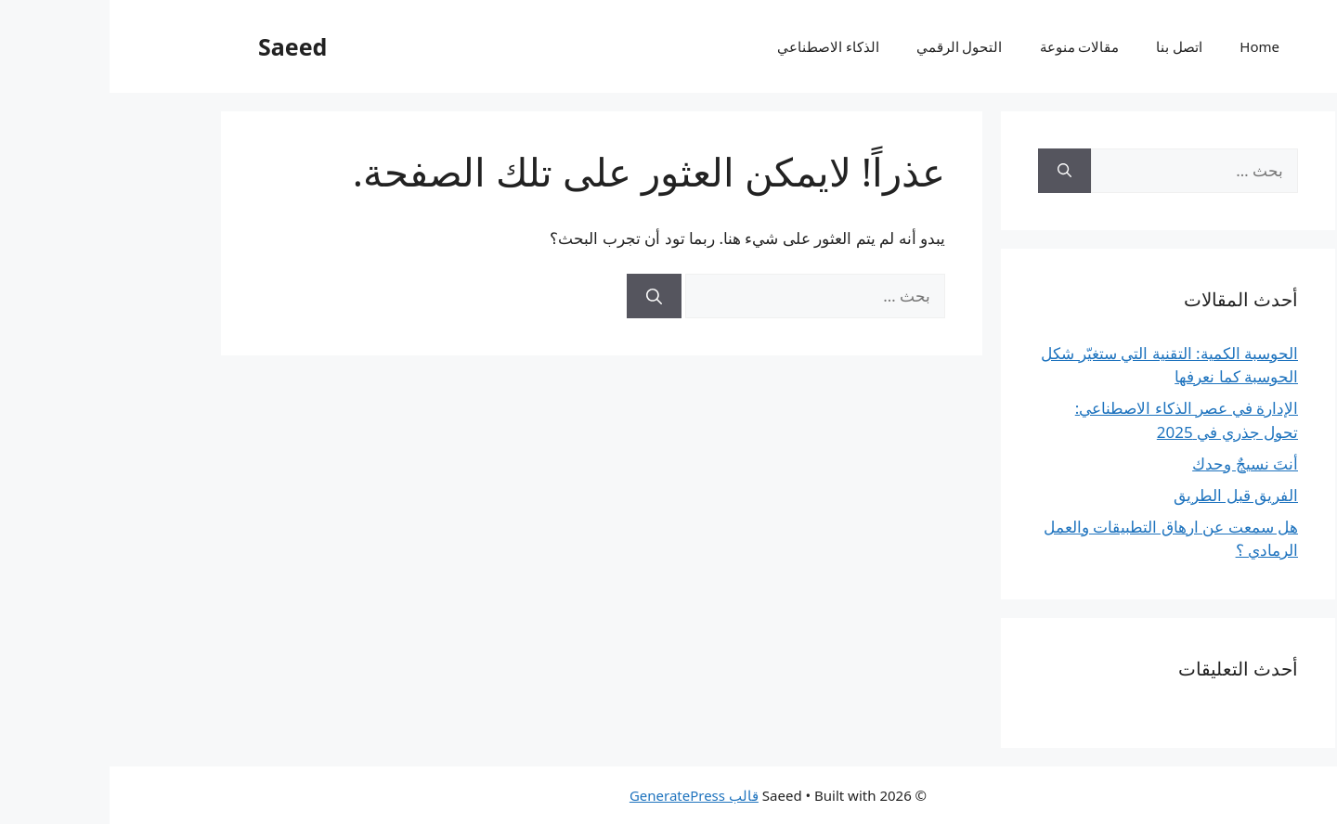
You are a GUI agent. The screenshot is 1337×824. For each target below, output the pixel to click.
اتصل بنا (1069, 46)
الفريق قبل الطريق (1126, 495)
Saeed (183, 46)
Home (1150, 46)
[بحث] (544, 296)
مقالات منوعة (970, 46)
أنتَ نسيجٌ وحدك (1135, 463)
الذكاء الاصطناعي (719, 46)
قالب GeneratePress (584, 795)
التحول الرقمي (850, 46)
